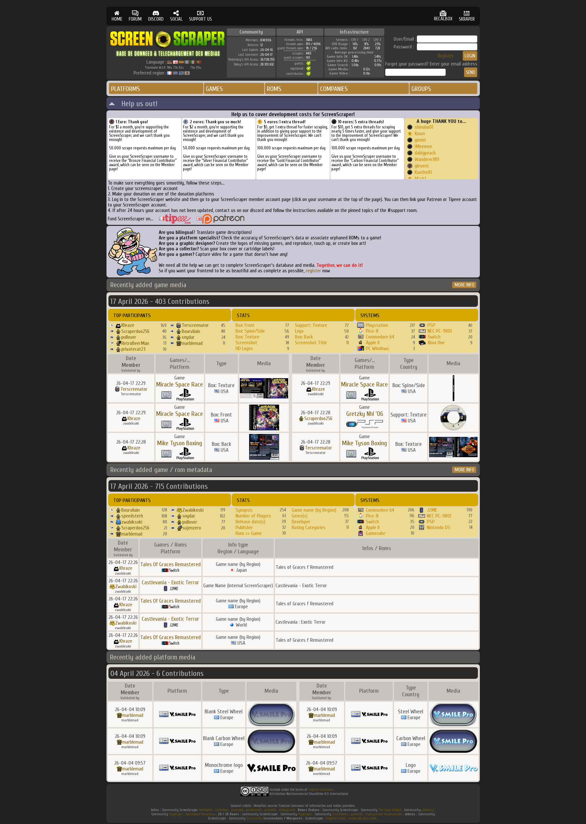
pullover (128, 337)
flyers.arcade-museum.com (383, 814)
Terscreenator (195, 325)
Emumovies (340, 814)
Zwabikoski (193, 510)
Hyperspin (176, 814)
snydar (188, 337)
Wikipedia (205, 810)
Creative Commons (320, 790)
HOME (117, 16)
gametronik (254, 810)
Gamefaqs (221, 810)
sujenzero (191, 528)
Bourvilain (191, 331)
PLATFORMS (125, 88)
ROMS (274, 88)
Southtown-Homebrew (200, 814)
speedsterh (132, 516)
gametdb (270, 810)
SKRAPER (467, 16)
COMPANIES (334, 89)
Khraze (127, 325)
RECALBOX (443, 16)
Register (446, 56)
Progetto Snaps (336, 818)
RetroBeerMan (135, 343)
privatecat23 (133, 349)
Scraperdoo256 (135, 331)
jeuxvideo (237, 810)
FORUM (135, 16)
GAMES (214, 88)
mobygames (287, 810)
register (313, 271)
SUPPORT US (200, 16)
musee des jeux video (362, 818)
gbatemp (428, 810)
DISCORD (156, 16)
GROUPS (421, 89)
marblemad (192, 343)
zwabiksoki (131, 522)
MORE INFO (464, 285)
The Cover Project (390, 810)
